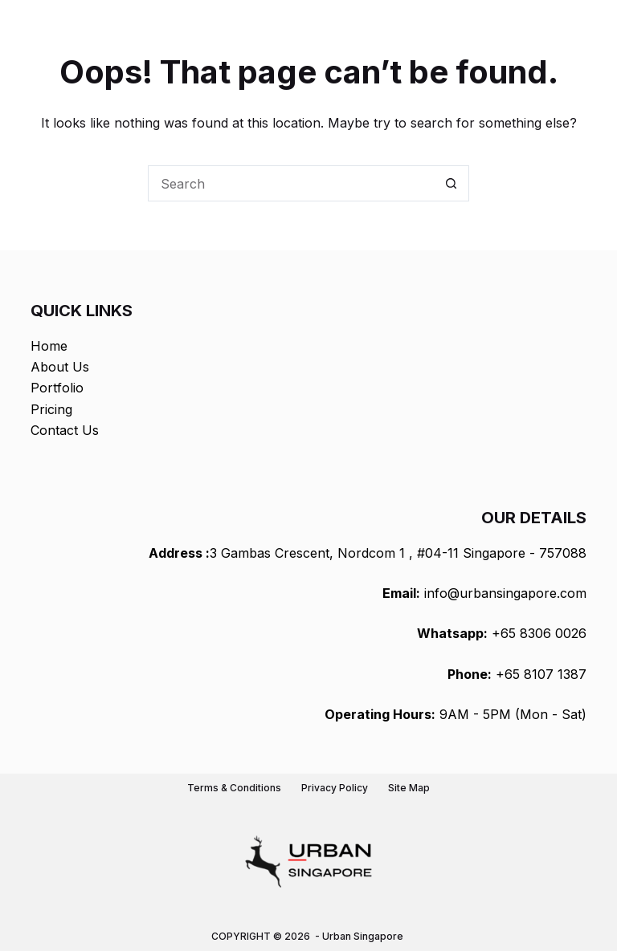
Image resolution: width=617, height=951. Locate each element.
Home (49, 346)
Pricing (51, 409)
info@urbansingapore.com (505, 593)
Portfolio (57, 388)
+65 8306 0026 (539, 633)
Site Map (409, 788)
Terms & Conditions (234, 788)
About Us (60, 367)
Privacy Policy (334, 788)
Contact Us (65, 430)
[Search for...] (290, 183)
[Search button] (451, 183)
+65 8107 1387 (541, 674)
